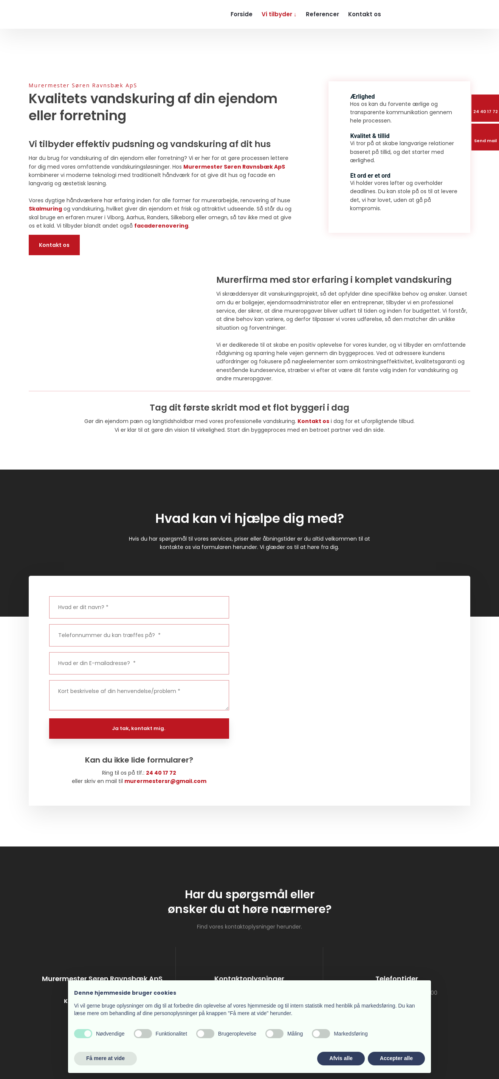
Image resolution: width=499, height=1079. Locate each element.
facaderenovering (161, 225)
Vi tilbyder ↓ (279, 14)
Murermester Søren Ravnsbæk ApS (234, 167)
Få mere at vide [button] (105, 1058)
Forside (242, 14)
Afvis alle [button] (340, 1058)
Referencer (322, 14)
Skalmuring (45, 208)
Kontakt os (364, 14)
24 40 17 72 (161, 773)
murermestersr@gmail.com (165, 781)
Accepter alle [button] (396, 1058)
